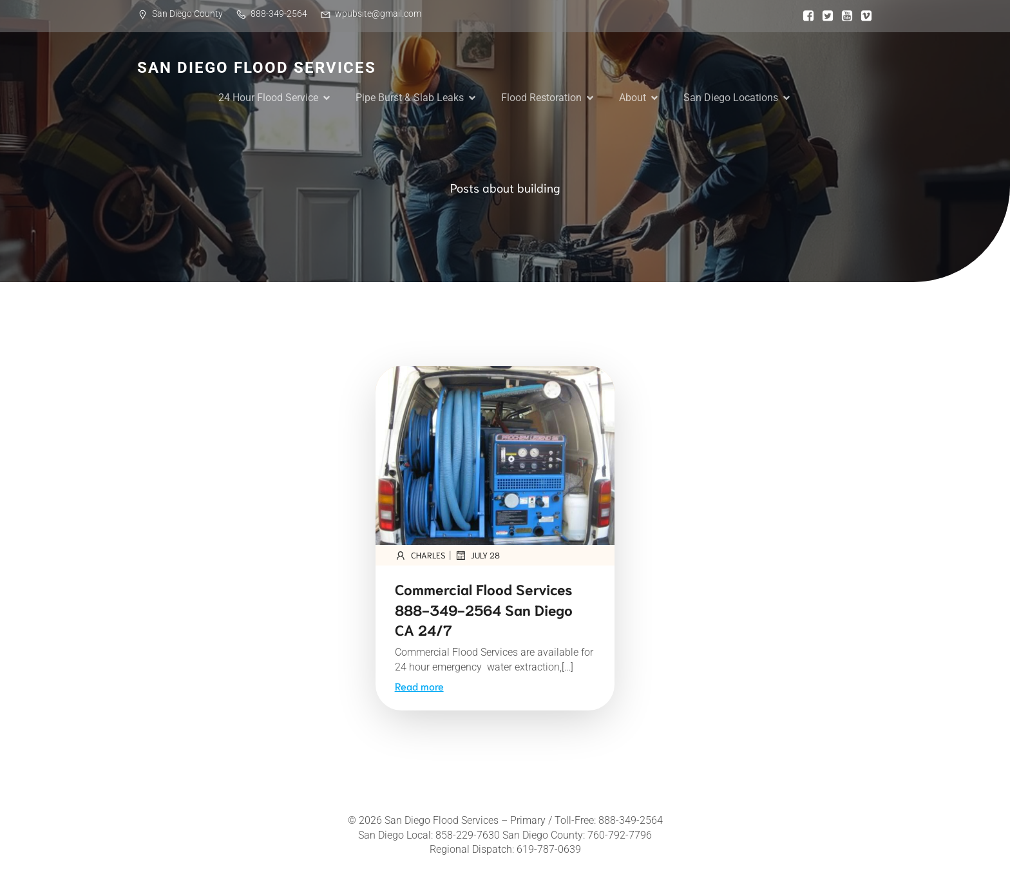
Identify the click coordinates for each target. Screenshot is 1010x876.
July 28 (477, 555)
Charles (420, 555)
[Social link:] (805, 16)
